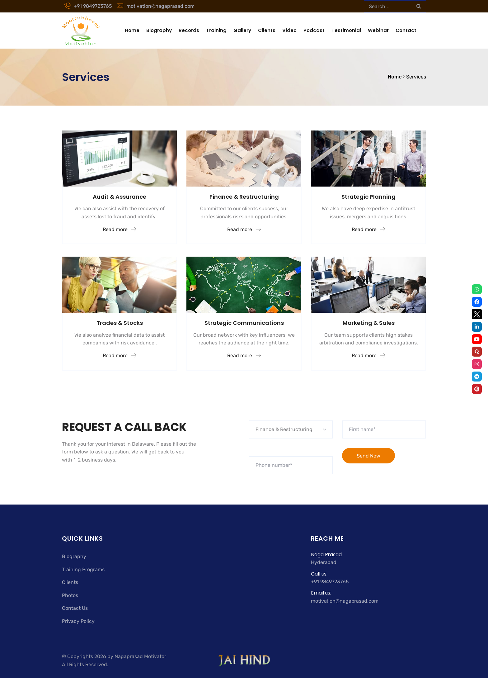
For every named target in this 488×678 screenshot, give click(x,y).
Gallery (242, 30)
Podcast (314, 30)
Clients (266, 30)
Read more (119, 229)
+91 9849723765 (88, 6)
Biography (159, 30)
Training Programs (83, 569)
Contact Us (75, 608)
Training (216, 30)
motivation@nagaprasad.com (156, 6)
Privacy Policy (78, 621)
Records (189, 30)
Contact (406, 30)
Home (132, 30)
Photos (70, 595)
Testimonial (346, 30)
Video (289, 30)
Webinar (378, 30)
